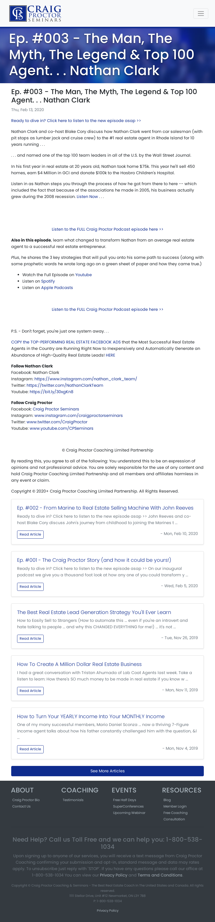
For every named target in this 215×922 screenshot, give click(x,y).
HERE (110, 355)
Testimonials (73, 799)
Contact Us (21, 806)
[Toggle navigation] (200, 13)
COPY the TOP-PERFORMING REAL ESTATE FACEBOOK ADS (66, 342)
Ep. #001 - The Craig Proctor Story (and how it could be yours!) (94, 559)
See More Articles (107, 771)
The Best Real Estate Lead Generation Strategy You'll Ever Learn (94, 612)
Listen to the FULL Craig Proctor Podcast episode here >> (107, 229)
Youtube (83, 275)
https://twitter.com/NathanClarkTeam (65, 385)
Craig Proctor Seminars (56, 409)
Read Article (30, 534)
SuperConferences (128, 806)
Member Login (175, 806)
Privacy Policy (113, 875)
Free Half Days (124, 799)
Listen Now (87, 196)
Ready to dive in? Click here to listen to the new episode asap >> (76, 120)
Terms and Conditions (160, 875)
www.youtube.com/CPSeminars (62, 428)
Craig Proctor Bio (26, 799)
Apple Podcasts (57, 287)
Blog (167, 799)
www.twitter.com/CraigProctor (57, 422)
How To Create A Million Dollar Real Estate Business (79, 664)
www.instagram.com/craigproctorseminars (78, 415)
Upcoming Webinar (129, 812)
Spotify (48, 281)
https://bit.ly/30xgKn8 (51, 392)
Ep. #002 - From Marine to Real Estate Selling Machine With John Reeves (105, 507)
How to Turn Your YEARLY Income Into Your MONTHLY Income (91, 716)
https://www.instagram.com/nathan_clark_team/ (85, 379)
